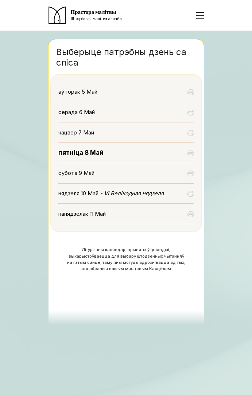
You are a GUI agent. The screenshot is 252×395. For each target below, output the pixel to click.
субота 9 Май (76, 172)
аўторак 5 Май (77, 91)
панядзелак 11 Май (82, 213)
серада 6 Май (76, 112)
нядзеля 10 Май (111, 193)
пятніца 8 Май (81, 152)
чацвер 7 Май (76, 132)
